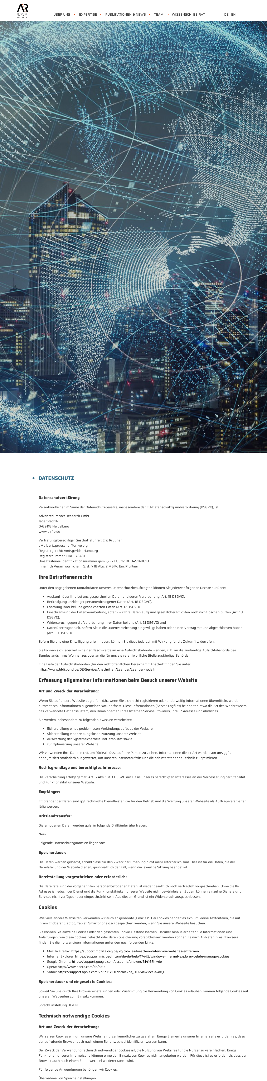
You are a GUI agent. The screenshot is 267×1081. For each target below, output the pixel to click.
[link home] (22, 6)
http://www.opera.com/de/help (81, 966)
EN (233, 14)
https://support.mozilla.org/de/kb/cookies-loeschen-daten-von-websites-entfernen (135, 951)
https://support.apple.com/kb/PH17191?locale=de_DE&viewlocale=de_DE (113, 972)
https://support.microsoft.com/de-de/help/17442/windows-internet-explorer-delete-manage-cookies (152, 956)
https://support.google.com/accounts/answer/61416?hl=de (117, 961)
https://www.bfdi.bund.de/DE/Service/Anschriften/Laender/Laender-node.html (99, 669)
